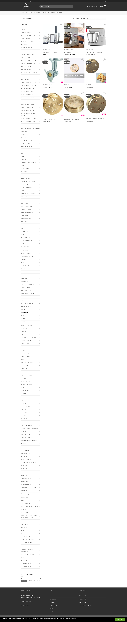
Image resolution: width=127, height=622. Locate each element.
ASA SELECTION (26, 69)
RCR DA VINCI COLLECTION (29, 447)
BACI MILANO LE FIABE (27, 98)
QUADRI (23, 444)
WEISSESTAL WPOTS (27, 554)
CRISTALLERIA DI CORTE (28, 193)
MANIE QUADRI (25, 356)
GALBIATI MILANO (26, 253)
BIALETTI (23, 137)
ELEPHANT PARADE (27, 209)
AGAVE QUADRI (25, 44)
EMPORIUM (24, 222)
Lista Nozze (45, 13)
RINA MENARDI (25, 450)
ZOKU (23, 570)
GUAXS (23, 268)
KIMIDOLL (23, 319)
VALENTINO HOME (26, 527)
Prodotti (37, 13)
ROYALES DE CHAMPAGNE (28, 462)
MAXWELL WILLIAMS (27, 362)
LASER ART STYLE (26, 325)
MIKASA (23, 378)
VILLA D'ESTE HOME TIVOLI (29, 546)
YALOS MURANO (26, 563)
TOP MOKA (24, 524)
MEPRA (23, 372)
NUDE (22, 400)
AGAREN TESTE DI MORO (28, 41)
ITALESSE (24, 297)
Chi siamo (29, 13)
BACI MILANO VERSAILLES (28, 125)
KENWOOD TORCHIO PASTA (50, 86)
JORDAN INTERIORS (27, 306)
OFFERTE (24, 403)
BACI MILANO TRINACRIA (28, 121)
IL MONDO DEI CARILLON (28, 284)
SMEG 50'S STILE (26, 503)
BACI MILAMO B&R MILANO (28, 76)
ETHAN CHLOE (25, 237)
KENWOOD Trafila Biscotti (71, 86)
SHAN (22, 500)
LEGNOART (24, 331)
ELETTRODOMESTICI (27, 212)
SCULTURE (24, 490)
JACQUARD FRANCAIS (27, 303)
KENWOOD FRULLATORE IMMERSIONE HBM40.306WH (50, 51)
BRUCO (23, 153)
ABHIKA (23, 29)
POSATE (23, 431)
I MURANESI (24, 281)
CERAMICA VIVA (25, 178)
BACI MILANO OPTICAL (27, 110)
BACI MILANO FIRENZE (27, 88)
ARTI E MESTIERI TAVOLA (28, 60)
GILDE (22, 262)
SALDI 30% (24, 469)
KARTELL (23, 309)
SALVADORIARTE (26, 478)
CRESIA (23, 190)
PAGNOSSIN (24, 422)
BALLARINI (24, 131)
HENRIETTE (24, 275)
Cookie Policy (83, 599)
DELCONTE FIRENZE (27, 200)
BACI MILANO (25, 79)
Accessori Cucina (26, 32)
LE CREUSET (24, 328)
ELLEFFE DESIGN (26, 218)
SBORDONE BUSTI (26, 484)
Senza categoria (26, 494)
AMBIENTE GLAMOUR (27, 48)
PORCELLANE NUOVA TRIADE (29, 428)
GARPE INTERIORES (27, 256)
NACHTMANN (25, 390)
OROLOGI (24, 412)
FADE (22, 243)
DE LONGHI (24, 197)
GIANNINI (23, 259)
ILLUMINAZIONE (25, 287)
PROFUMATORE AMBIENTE (29, 440)
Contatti (59, 13)
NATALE (23, 394)
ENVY (22, 228)
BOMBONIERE (25, 150)
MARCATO (24, 359)
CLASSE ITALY (25, 184)
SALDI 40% (24, 472)
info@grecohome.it (26, 605)
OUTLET (23, 415)
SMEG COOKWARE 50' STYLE (29, 506)
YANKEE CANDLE (26, 566)
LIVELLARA (24, 347)
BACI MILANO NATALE (27, 107)
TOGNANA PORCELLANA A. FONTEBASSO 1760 (29, 517)
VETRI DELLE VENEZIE (27, 539)
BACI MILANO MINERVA (27, 104)
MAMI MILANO (25, 353)
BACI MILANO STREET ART (29, 118)
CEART (23, 175)
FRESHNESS (24, 250)
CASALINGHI (24, 172)
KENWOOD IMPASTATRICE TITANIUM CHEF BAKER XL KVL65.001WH (95, 51)
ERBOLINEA (24, 231)
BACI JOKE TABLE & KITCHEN (29, 73)
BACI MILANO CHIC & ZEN (28, 82)
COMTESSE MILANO (27, 187)
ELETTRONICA (25, 215)
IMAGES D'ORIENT (26, 290)
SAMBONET (24, 481)
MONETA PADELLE (26, 384)
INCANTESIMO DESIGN (27, 293)
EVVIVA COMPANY (26, 240)
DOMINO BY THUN (26, 206)
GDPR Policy (83, 602)
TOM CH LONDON (26, 521)
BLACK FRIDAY (25, 143)
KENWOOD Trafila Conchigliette (94, 86)
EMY (22, 225)
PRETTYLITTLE (25, 434)
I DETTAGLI (24, 278)
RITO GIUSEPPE (25, 453)
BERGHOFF (24, 134)
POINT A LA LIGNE (26, 425)
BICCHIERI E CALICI (26, 140)
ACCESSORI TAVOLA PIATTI (29, 35)
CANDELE (24, 165)
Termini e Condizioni (85, 605)
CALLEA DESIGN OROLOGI (29, 162)
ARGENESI (24, 51)
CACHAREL (24, 159)
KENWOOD (24, 312)
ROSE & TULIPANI (26, 459)
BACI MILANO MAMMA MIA (28, 101)
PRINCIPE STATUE (26, 437)
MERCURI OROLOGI (26, 375)
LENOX (23, 334)
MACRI (23, 350)
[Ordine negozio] (96, 18)
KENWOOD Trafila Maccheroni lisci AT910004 (95, 119)
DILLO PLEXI (24, 203)
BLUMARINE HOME (26, 147)
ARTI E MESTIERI (25, 57)
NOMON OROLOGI (26, 397)
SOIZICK (23, 509)
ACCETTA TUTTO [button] (120, 619)
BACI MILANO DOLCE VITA (28, 85)
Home (22, 13)
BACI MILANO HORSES (27, 91)
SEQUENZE (24, 497)
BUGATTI (23, 156)
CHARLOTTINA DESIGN (28, 181)
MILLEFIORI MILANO (26, 381)
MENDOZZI (24, 368)
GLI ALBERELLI (25, 265)
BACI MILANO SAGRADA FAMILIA (28, 114)
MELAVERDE (24, 365)
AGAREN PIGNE (25, 38)
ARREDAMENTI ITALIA (27, 54)
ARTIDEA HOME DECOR (28, 63)
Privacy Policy (83, 596)
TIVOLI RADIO (25, 512)
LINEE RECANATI (26, 340)
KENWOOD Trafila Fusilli (49, 119)
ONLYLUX (23, 409)
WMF (22, 557)
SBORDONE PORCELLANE (28, 487)
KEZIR (22, 315)
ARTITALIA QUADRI (26, 66)
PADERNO (24, 419)
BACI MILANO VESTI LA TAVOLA (30, 128)
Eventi (53, 13)
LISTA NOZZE (25, 343)
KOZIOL (23, 322)
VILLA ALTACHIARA (26, 543)
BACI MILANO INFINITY (27, 94)
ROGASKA (24, 456)
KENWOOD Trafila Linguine (71, 119)
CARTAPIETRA (25, 168)
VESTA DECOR (25, 536)
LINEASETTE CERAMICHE (28, 337)
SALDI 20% (24, 465)
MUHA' (23, 387)
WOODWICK (24, 560)
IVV (22, 300)
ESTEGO (23, 234)
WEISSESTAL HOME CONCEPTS (26, 550)
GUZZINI (23, 272)
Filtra (24, 580)
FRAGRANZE (25, 247)
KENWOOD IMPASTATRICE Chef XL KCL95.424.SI (73, 51)
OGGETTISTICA (25, 406)
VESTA (23, 533)
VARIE (22, 530)
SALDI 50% (24, 475)
